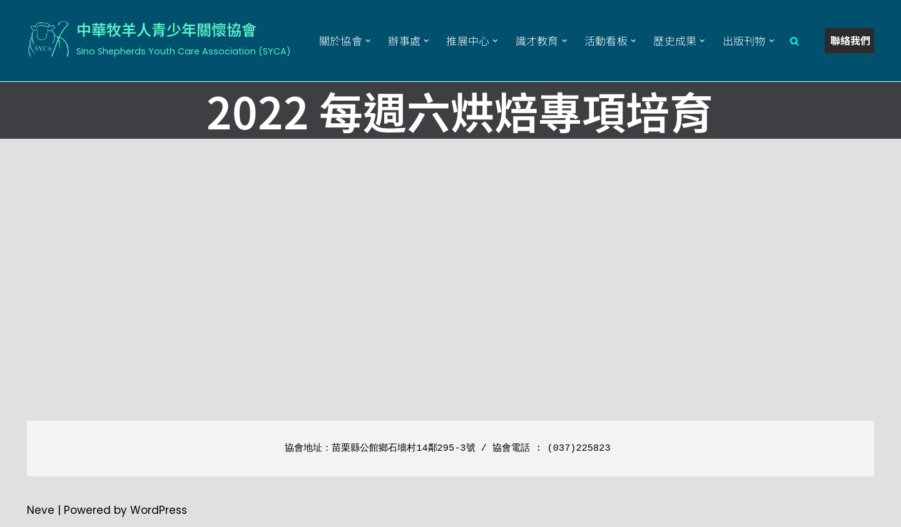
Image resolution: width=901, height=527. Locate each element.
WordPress (158, 510)
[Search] (794, 41)
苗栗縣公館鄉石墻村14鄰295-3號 (403, 448)
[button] (368, 41)
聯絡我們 (850, 40)
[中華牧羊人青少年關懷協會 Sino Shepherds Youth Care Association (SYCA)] (159, 39)
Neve (40, 510)
